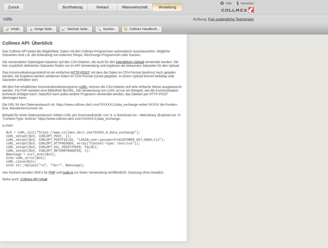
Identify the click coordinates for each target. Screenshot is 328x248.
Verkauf (102, 7)
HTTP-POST (80, 72)
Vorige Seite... (44, 29)
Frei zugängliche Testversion (231, 19)
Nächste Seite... (78, 29)
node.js (68, 179)
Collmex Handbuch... (144, 29)
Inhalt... (16, 29)
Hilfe (229, 3)
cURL (83, 87)
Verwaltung (167, 7)
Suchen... (110, 29)
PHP (52, 179)
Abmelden (247, 3)
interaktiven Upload (130, 62)
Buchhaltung (72, 7)
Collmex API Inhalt (33, 186)
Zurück (13, 7)
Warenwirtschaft (135, 7)
